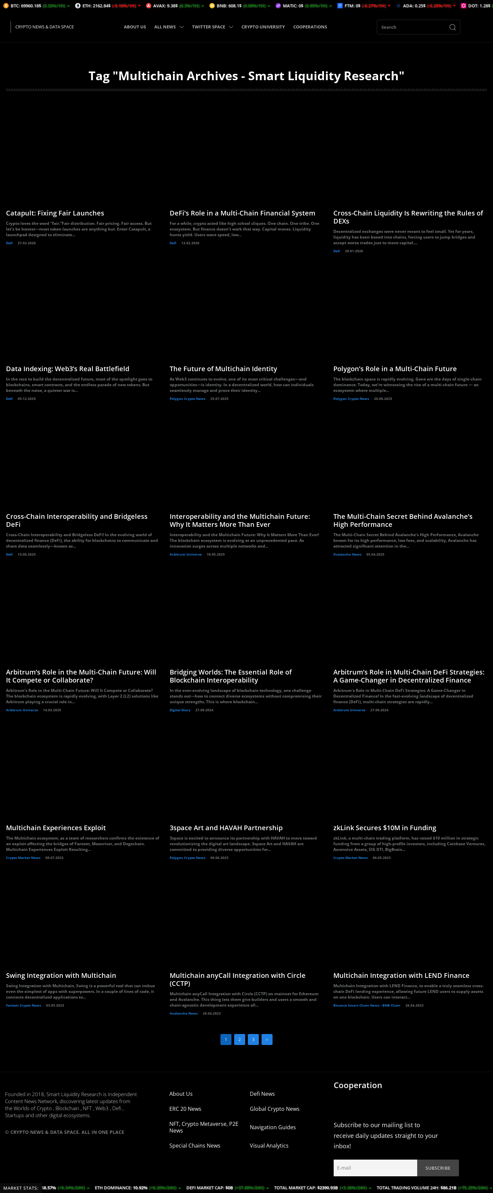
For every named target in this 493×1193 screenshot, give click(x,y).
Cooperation (358, 1084)
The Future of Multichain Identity (223, 368)
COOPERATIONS (310, 27)
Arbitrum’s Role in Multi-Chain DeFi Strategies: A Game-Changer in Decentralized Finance (408, 676)
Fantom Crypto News (23, 1005)
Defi (9, 243)
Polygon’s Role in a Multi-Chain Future (395, 368)
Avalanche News (347, 554)
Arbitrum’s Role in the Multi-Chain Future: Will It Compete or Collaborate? (81, 676)
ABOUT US (135, 27)
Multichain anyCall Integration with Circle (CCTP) (238, 979)
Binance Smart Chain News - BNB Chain (366, 1005)
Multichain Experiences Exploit (56, 827)
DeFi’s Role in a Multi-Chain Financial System (242, 212)
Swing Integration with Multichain (61, 975)
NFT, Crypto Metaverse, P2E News (203, 1127)
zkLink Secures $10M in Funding (384, 827)
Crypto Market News (23, 857)
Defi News (262, 1093)
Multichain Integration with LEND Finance (401, 975)
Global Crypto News (275, 1108)
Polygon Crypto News (187, 398)
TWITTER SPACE (212, 27)
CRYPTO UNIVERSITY (263, 27)
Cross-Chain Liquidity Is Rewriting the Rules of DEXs (408, 217)
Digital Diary (180, 710)
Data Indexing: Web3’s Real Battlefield (67, 368)
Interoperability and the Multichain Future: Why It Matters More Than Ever (240, 520)
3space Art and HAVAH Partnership (226, 827)
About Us (181, 1093)
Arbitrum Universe (186, 554)
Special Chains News (194, 1145)
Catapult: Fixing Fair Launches (55, 212)
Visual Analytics (269, 1145)
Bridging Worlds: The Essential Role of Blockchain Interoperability (231, 676)
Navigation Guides (273, 1127)
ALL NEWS (169, 27)
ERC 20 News (185, 1108)
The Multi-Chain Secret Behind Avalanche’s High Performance (403, 520)
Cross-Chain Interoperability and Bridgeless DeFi (77, 520)
